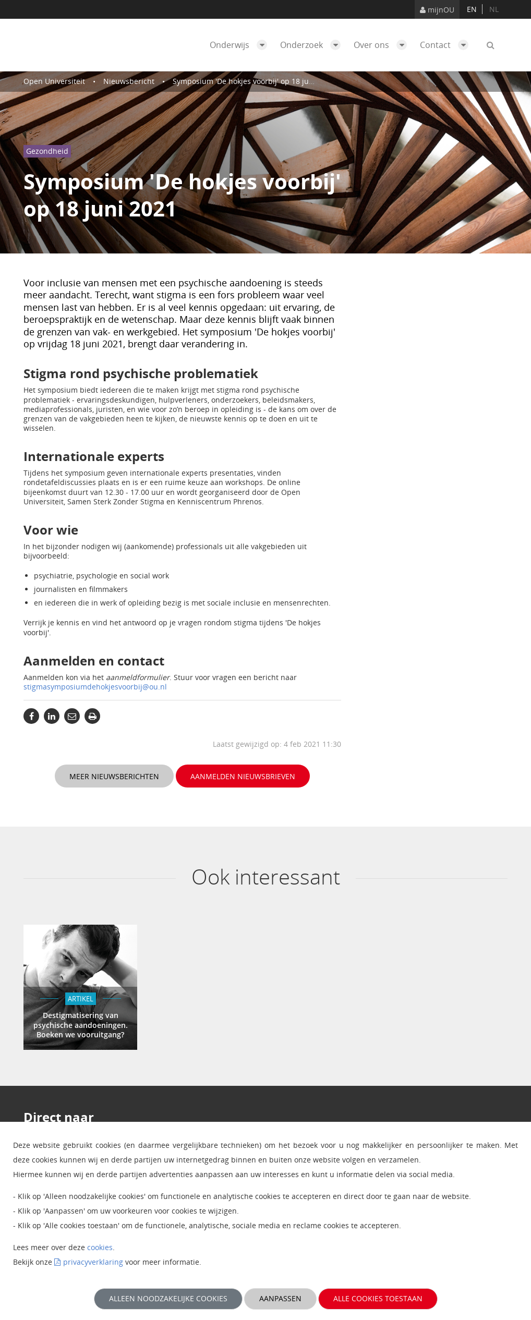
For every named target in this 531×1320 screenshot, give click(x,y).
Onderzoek (313, 44)
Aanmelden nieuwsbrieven (242, 776)
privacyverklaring (93, 1262)
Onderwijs (241, 44)
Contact (447, 44)
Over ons (383, 44)
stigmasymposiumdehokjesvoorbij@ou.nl (95, 687)
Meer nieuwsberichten (114, 776)
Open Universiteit (54, 81)
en (472, 9)
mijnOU (437, 10)
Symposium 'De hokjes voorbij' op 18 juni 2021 (253, 81)
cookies (100, 1247)
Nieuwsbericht (128, 81)
